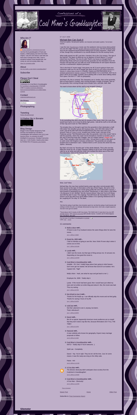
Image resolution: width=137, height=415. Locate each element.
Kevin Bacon (64, 212)
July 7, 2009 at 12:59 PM (73, 257)
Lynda (69, 250)
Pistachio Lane (36, 142)
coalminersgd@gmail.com (27, 97)
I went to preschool (77, 214)
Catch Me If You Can (105, 212)
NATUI (44, 134)
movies (69, 219)
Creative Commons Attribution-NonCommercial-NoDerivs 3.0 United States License (33, 89)
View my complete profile (27, 63)
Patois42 (70, 331)
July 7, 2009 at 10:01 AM (73, 246)
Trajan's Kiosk (76, 132)
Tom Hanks (84, 212)
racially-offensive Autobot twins (88, 49)
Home (89, 392)
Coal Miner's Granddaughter (33, 49)
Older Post (113, 392)
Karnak (78, 129)
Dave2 (69, 317)
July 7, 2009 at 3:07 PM (73, 290)
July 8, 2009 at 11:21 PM (73, 363)
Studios (43, 142)
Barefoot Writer (24, 136)
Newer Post (64, 392)
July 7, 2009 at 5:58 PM (73, 313)
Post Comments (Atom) (77, 396)
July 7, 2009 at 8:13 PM (73, 326)
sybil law (70, 306)
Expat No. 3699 (72, 239)
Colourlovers (31, 138)
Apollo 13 (75, 212)
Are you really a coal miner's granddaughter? (33, 69)
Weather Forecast (26, 125)
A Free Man (71, 367)
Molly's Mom (71, 228)
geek (65, 219)
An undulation (34, 136)
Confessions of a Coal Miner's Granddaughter (33, 84)
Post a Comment (66, 388)
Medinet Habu (89, 129)
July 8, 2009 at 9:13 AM (73, 338)
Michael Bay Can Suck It (71, 40)
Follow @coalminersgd (27, 115)
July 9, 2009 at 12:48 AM (73, 374)
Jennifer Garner (64, 214)
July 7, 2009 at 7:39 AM (73, 235)
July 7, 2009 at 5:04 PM (73, 301)
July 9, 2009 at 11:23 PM (73, 383)
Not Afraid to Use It (74, 294)
